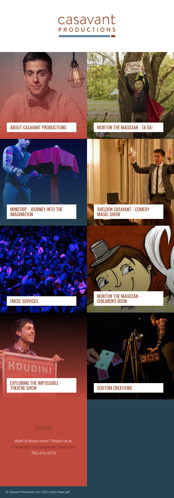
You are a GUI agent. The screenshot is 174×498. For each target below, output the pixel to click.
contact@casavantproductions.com (43, 447)
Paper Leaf (64, 492)
